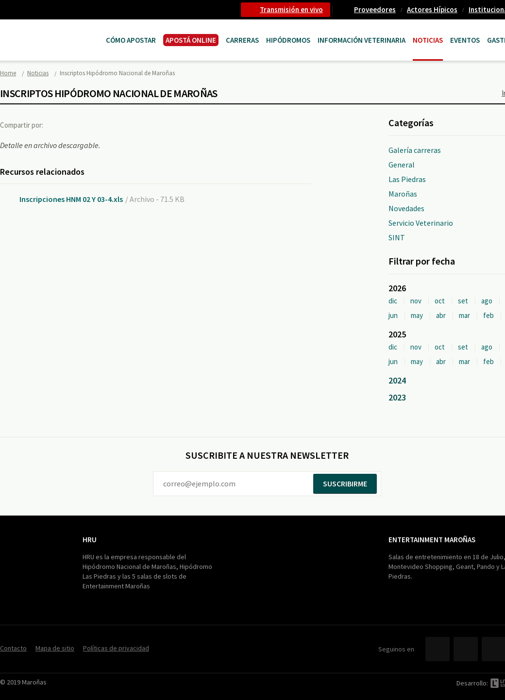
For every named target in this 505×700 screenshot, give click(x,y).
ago (486, 300)
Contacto (13, 648)
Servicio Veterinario (420, 223)
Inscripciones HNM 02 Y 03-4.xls (71, 199)
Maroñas (402, 194)
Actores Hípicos (432, 9)
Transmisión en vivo (291, 9)
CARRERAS (242, 40)
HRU (90, 539)
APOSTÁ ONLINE (191, 40)
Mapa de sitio (54, 648)
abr (441, 315)
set (463, 300)
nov (415, 300)
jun (393, 315)
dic (392, 300)
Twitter (79, 125)
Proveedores (375, 9)
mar (464, 315)
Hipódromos (288, 40)
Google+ (99, 125)
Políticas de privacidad (116, 648)
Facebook (59, 125)
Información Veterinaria (361, 40)
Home (8, 73)
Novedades (406, 208)
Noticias (428, 40)
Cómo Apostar (131, 40)
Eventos (465, 40)
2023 (397, 397)
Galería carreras (414, 150)
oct (440, 300)
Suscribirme (345, 483)
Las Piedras (407, 179)
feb (488, 315)
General (401, 164)
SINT (396, 237)
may (417, 315)
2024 (397, 380)
